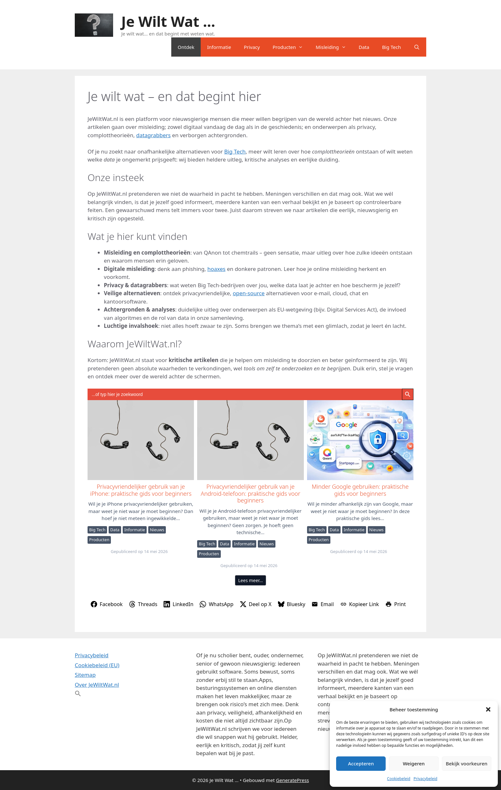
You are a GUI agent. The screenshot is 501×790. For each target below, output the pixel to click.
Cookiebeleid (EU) (97, 665)
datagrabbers (153, 135)
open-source (249, 293)
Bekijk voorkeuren (466, 763)
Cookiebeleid (398, 778)
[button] (488, 709)
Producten (291, 47)
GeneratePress (292, 780)
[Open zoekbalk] (416, 47)
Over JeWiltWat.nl (97, 684)
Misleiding (334, 47)
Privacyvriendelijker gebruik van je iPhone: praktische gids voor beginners (140, 440)
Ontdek (186, 47)
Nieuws (157, 530)
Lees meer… (250, 580)
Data (364, 47)
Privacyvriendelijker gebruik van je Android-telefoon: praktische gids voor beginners (250, 440)
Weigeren (414, 763)
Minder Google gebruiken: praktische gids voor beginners (360, 440)
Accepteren (361, 763)
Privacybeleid (425, 778)
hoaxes (216, 269)
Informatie (219, 47)
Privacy (252, 47)
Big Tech (391, 47)
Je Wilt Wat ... (168, 21)
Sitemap (85, 674)
